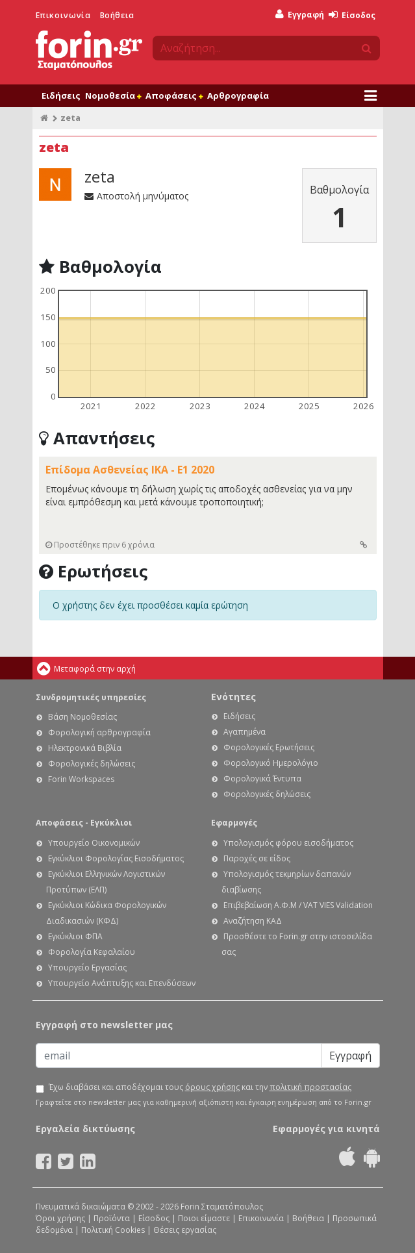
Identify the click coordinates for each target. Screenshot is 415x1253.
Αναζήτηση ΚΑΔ (252, 920)
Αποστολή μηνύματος (136, 196)
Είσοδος (352, 15)
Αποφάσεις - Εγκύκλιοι (84, 822)
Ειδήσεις (61, 95)
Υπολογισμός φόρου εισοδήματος (288, 842)
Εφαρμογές (234, 822)
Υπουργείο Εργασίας (87, 967)
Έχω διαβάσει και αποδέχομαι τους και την (200, 1087)
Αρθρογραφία (238, 95)
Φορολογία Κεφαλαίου (91, 951)
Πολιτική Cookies (113, 1229)
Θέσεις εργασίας (184, 1229)
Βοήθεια (117, 15)
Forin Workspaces (81, 779)
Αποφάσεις (174, 95)
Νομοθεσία (113, 95)
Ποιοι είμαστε (204, 1218)
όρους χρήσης (212, 1087)
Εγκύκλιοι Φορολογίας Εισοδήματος (116, 858)
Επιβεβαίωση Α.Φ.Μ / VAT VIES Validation (298, 905)
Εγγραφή (299, 14)
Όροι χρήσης (60, 1218)
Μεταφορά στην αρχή (95, 668)
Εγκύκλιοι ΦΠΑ (75, 936)
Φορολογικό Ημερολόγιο (270, 762)
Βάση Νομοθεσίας (82, 716)
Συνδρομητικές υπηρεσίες (91, 697)
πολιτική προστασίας (310, 1087)
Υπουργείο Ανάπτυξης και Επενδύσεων (121, 983)
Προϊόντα (112, 1218)
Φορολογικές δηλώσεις (91, 763)
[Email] (178, 1055)
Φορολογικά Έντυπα (262, 778)
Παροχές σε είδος (256, 858)
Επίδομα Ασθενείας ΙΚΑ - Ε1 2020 (129, 469)
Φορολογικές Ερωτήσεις (268, 747)
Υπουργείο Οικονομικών (94, 842)
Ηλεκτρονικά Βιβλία (84, 747)
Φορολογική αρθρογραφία (99, 732)
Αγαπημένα (244, 731)
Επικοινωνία (63, 15)
